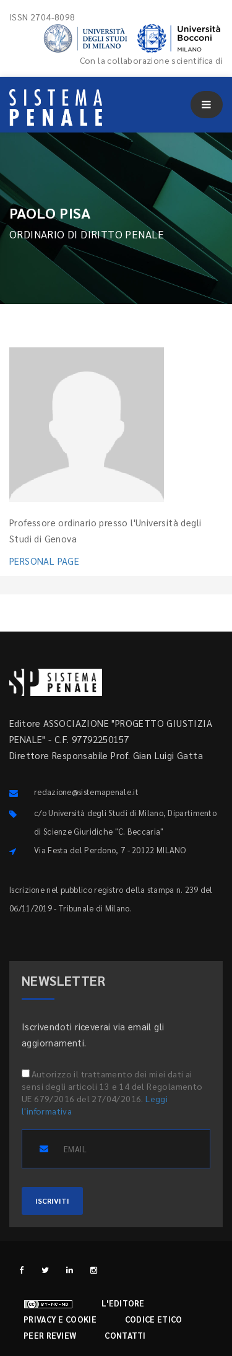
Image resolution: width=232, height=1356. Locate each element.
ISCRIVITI (52, 1201)
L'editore (123, 1303)
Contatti (125, 1335)
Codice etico (154, 1319)
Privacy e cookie (60, 1319)
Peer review (50, 1335)
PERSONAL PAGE (44, 561)
